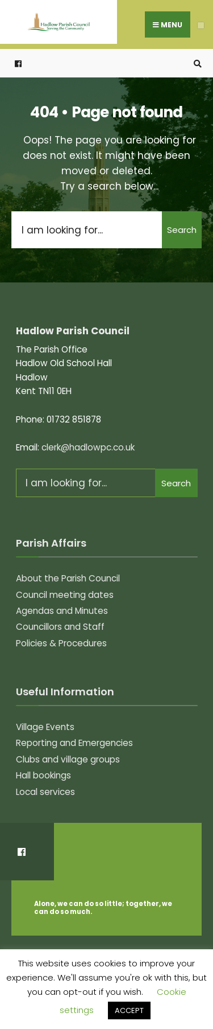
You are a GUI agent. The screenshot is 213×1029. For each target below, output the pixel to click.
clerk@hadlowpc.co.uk (88, 447)
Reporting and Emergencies (74, 743)
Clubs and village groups (68, 759)
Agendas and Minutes (62, 611)
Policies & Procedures (61, 643)
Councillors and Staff (60, 627)
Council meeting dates (65, 595)
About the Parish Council (68, 578)
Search (182, 230)
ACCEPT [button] (129, 1010)
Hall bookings (43, 775)
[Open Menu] (200, 25)
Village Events (45, 727)
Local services (45, 792)
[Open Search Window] (195, 63)
